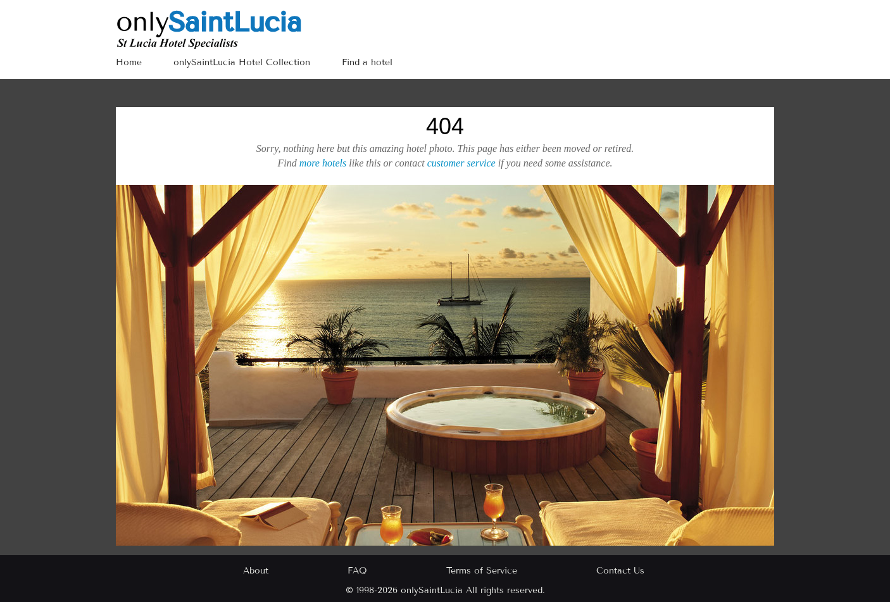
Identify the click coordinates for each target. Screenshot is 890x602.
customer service (461, 163)
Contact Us (620, 570)
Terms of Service (481, 570)
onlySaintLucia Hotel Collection (241, 62)
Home (129, 62)
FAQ (357, 570)
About (255, 570)
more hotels (323, 163)
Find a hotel (367, 62)
